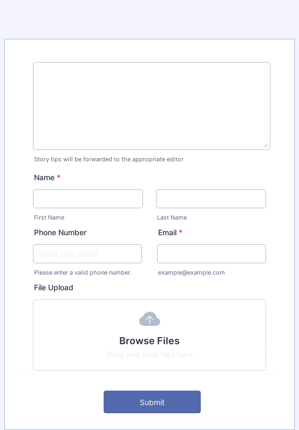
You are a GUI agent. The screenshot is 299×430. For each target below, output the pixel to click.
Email (170, 232)
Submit (152, 402)
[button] (149, 335)
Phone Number (60, 232)
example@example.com (191, 272)
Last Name (172, 217)
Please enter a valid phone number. (82, 272)
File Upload (53, 287)
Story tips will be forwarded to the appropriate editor (109, 159)
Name (47, 177)
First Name (49, 217)
